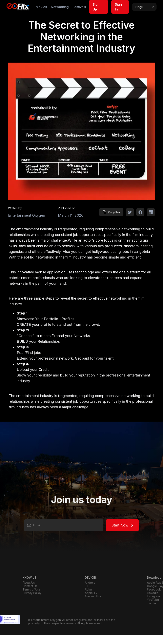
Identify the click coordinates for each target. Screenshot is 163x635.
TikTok (151, 603)
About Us (29, 582)
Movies (41, 6)
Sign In (118, 6)
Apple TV (91, 593)
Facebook (154, 589)
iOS (87, 586)
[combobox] (135, 7)
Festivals (79, 6)
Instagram (153, 596)
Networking (60, 6)
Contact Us (30, 586)
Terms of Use (32, 589)
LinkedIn (152, 593)
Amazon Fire (93, 596)
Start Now (122, 525)
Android (90, 582)
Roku (88, 589)
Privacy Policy (32, 593)
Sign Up (96, 6)
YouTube (153, 599)
